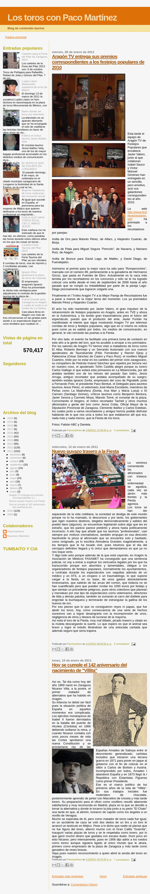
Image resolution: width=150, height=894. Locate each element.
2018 (10, 425)
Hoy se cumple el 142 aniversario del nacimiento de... (27, 506)
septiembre (16, 464)
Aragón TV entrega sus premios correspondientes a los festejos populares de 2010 (98, 62)
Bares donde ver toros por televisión (33, 113)
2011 (10, 451)
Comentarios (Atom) (84, 884)
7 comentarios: (122, 860)
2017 (10, 429)
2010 (10, 510)
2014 (10, 440)
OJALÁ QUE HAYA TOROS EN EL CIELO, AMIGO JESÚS (33, 222)
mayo (13, 478)
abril (13, 481)
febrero (14, 488)
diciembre (16, 454)
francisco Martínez (19, 535)
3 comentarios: (122, 430)
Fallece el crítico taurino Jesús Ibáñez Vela (34, 138)
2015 (10, 436)
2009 (10, 514)
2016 (10, 432)
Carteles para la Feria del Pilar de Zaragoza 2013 (35, 56)
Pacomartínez (16, 531)
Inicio (103, 876)
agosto (14, 468)
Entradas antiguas (135, 876)
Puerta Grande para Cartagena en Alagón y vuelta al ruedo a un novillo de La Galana (34, 304)
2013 (10, 443)
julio (12, 471)
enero (13, 491)
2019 (10, 421)
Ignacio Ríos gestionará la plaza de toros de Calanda (34, 274)
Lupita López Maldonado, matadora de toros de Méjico (34, 85)
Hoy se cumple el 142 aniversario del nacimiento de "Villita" (89, 667)
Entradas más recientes (67, 876)
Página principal (16, 37)
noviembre (16, 457)
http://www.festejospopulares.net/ (137, 215)
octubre (14, 461)
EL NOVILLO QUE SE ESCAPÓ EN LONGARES (33, 165)
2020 (10, 418)
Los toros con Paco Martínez (62, 17)
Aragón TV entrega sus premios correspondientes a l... (26, 496)
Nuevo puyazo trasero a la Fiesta (85, 451)
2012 (10, 447)
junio (13, 474)
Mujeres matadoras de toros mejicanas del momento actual (33, 193)
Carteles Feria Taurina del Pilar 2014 (31, 247)
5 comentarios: (122, 644)
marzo (14, 485)
